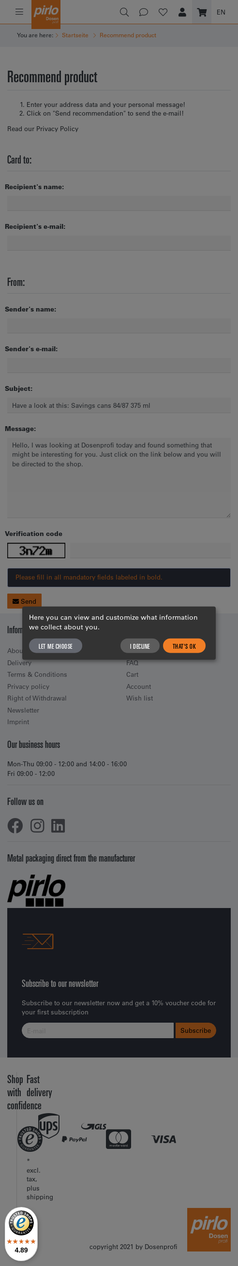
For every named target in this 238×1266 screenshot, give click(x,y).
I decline (140, 645)
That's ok (184, 645)
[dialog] (119, 633)
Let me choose (56, 645)
